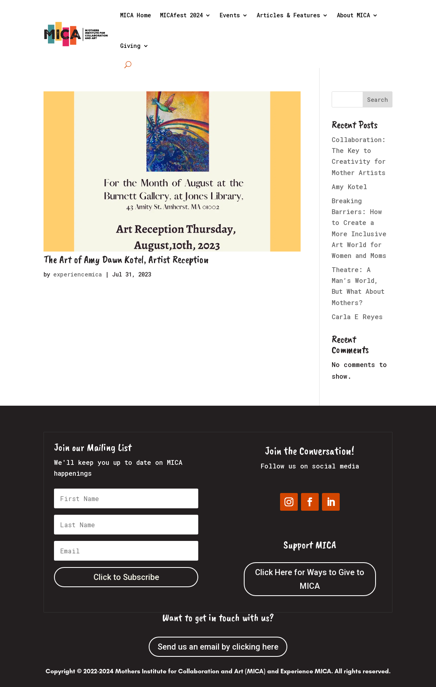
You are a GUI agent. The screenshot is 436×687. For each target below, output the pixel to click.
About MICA (353, 15)
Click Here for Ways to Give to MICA (309, 579)
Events (230, 15)
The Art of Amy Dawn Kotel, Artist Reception (126, 259)
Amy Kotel (349, 186)
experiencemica (77, 274)
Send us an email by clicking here (218, 647)
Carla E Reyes (357, 316)
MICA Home (135, 15)
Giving (130, 46)
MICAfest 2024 (181, 15)
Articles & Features (288, 15)
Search (377, 99)
